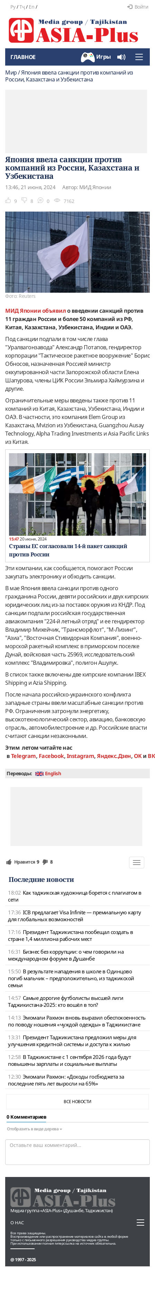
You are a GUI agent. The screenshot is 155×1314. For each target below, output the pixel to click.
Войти (137, 6)
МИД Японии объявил (35, 310)
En (31, 6)
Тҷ (22, 6)
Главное (23, 57)
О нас (17, 1222)
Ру (12, 6)
